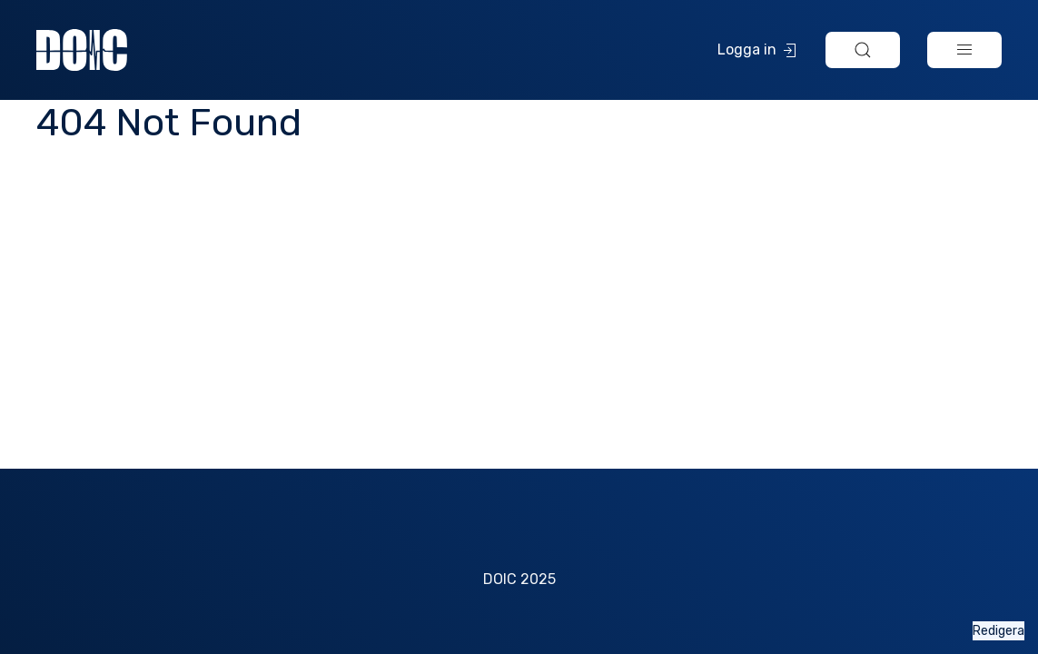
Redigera (998, 631)
